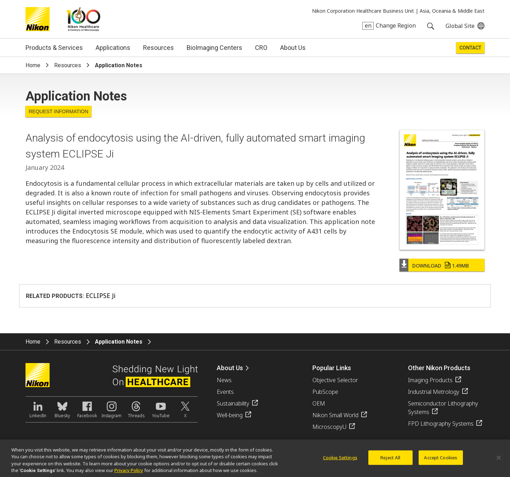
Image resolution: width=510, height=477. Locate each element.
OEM (318, 403)
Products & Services (54, 47)
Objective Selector (335, 380)
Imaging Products (430, 380)
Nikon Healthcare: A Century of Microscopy (83, 19)
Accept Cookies (440, 460)
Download (440, 265)
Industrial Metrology (433, 392)
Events (225, 392)
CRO (261, 47)
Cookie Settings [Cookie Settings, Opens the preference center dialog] (340, 460)
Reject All (390, 460)
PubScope (325, 392)
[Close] (498, 461)
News (224, 380)
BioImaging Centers (214, 47)
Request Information (58, 111)
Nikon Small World (335, 415)
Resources (158, 47)
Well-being (230, 415)
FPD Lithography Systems (441, 423)
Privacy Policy (128, 473)
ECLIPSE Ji (100, 295)
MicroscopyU (329, 427)
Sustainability (233, 403)
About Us (293, 47)
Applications (113, 47)
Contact (470, 48)
